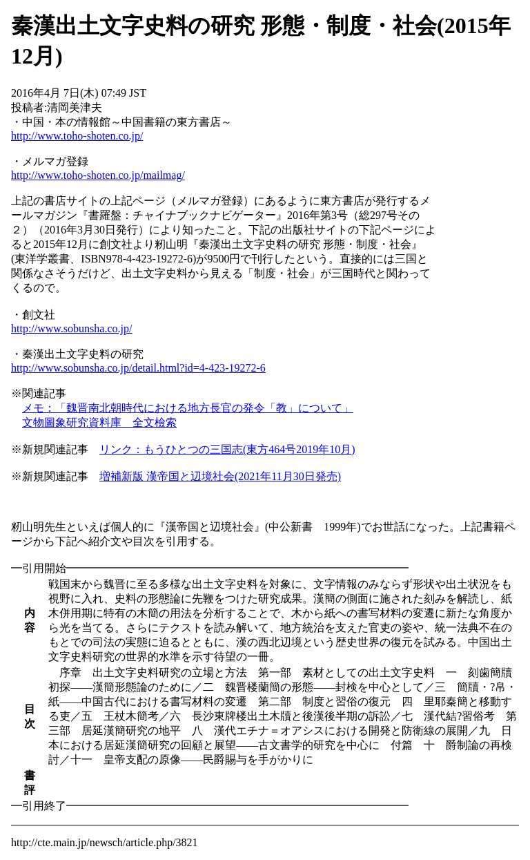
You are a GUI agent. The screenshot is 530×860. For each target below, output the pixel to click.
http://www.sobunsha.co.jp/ (71, 328)
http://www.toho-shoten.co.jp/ (77, 136)
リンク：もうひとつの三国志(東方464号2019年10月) (227, 449)
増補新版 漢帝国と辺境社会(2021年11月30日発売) (220, 476)
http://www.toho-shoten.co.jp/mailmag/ (98, 175)
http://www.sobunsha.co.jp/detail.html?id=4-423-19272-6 (138, 368)
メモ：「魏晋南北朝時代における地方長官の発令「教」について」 (187, 408)
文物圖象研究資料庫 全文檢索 (99, 422)
